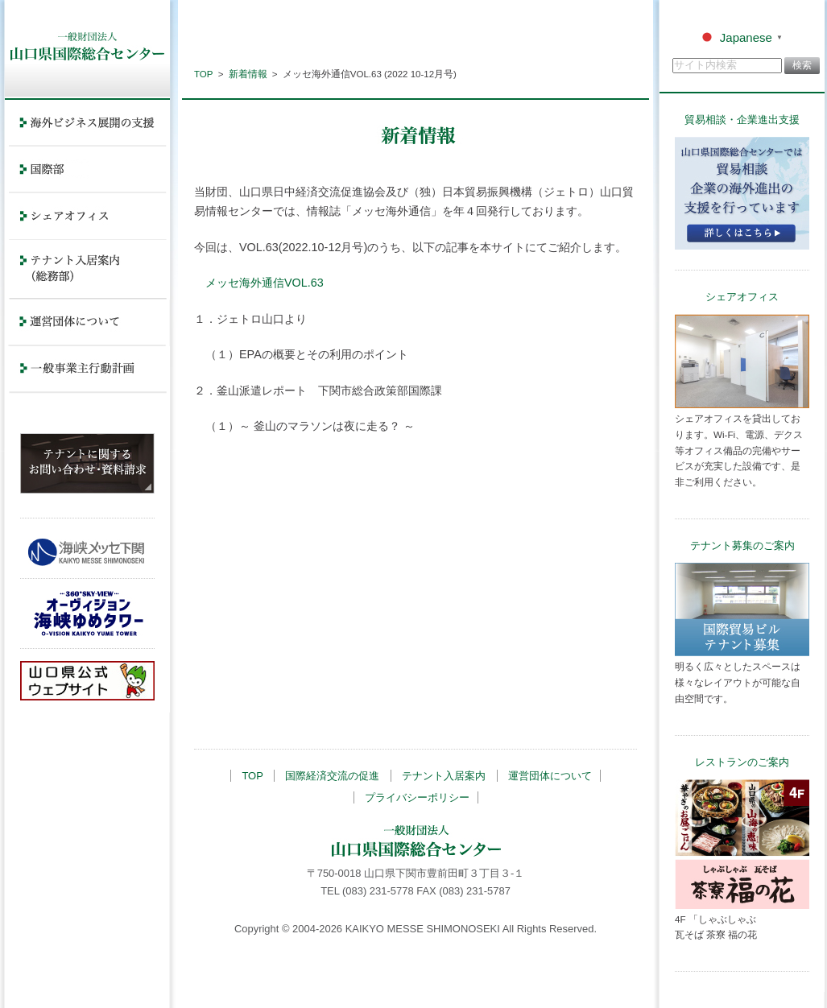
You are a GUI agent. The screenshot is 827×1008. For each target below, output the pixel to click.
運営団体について (550, 776)
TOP (203, 74)
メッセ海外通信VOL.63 (264, 282)
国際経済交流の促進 (332, 776)
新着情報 (248, 74)
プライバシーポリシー (417, 797)
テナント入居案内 (444, 776)
